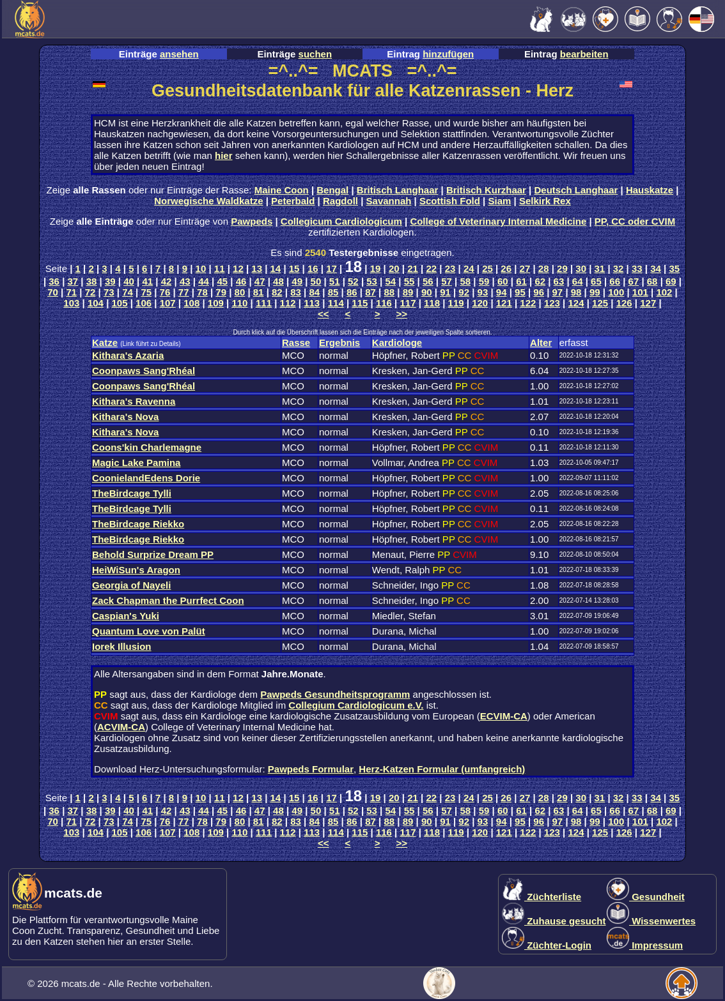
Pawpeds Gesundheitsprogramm (335, 694)
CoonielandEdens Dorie (146, 477)
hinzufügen (448, 54)
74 (127, 292)
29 (562, 268)
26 (506, 268)
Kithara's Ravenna (133, 401)
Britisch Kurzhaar (486, 189)
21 (412, 268)
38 (91, 281)
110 (239, 302)
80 (240, 292)
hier (224, 155)
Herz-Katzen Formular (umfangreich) (442, 769)
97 (557, 292)
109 (216, 302)
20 (394, 268)
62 (539, 281)
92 (463, 292)
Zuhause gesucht (554, 920)
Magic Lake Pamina (136, 462)
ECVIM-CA (503, 716)
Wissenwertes (651, 920)
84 (314, 292)
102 (664, 292)
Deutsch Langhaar (576, 189)
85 (333, 292)
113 (312, 302)
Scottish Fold (449, 200)
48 (278, 281)
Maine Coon (281, 189)
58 (465, 281)
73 (109, 292)
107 (168, 302)
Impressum (645, 945)
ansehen (179, 54)
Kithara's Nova (125, 416)
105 (120, 302)
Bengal (332, 189)
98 (576, 292)
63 (559, 281)
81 (258, 292)
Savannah (389, 200)
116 (384, 302)
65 (596, 281)
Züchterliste (541, 896)
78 (202, 292)
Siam (499, 200)
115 (360, 302)
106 (144, 302)
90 (426, 292)
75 (146, 292)
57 (446, 281)
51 (334, 281)
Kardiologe (397, 342)
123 (552, 302)
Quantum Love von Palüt (148, 631)
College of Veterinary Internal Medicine (498, 221)
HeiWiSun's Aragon (136, 569)
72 (90, 292)
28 (543, 268)
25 (487, 268)
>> (402, 313)
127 (648, 302)
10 (201, 268)
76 (165, 292)
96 (538, 292)
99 (594, 292)
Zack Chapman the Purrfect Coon (168, 600)
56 (428, 281)
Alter (541, 342)
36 (54, 281)
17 (331, 268)
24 (469, 268)
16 (313, 268)
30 (580, 268)
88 (389, 292)
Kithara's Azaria (128, 355)
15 (294, 268)
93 (483, 292)
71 (71, 292)
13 (256, 268)
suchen (315, 54)
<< (323, 313)
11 (219, 268)
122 (528, 302)
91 (445, 292)
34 (655, 268)
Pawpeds (251, 221)
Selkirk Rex (545, 200)
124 (576, 302)
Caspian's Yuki (125, 615)
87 (370, 292)
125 (600, 302)
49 (297, 281)
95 (520, 292)
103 (71, 302)
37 (73, 281)
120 (480, 302)
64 (577, 281)
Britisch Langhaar (398, 189)
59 (484, 281)
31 (600, 268)
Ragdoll (340, 200)
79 (220, 292)
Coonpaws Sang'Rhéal (143, 370)
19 (375, 268)
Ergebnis (339, 342)
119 (456, 302)
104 (96, 302)
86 (352, 292)
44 (203, 281)
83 (295, 292)
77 (183, 292)
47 (259, 281)
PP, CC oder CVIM (635, 221)
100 (616, 292)
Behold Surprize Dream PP (153, 554)
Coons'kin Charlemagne (146, 447)
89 (408, 292)
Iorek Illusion (122, 646)
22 (431, 268)
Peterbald (293, 200)
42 (166, 281)
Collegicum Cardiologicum (341, 221)
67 (633, 281)
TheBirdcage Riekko (138, 523)
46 (241, 281)
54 (391, 281)
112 (288, 302)
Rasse (296, 342)
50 (316, 281)
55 (409, 281)
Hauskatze (649, 189)
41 (147, 281)
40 (128, 281)
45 (222, 281)
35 (674, 268)
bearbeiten (584, 54)
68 (652, 281)
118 (432, 302)
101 (640, 292)
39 (110, 281)
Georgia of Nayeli (131, 585)
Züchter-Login (546, 945)
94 (501, 292)
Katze (105, 342)
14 (275, 268)
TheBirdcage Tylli (131, 493)
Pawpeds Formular (311, 769)
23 (450, 268)
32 (618, 268)
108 (191, 302)
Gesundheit (646, 896)
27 (525, 268)
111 (264, 302)
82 (277, 292)
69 (671, 281)
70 (52, 292)
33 (637, 268)
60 (502, 281)
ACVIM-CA (121, 726)
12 (238, 268)
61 (521, 281)
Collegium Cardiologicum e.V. (355, 705)
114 (336, 302)
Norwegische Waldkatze (208, 200)
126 (624, 302)
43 (185, 281)
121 (504, 302)
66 (614, 281)
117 (408, 302)
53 (371, 281)
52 (353, 281)
